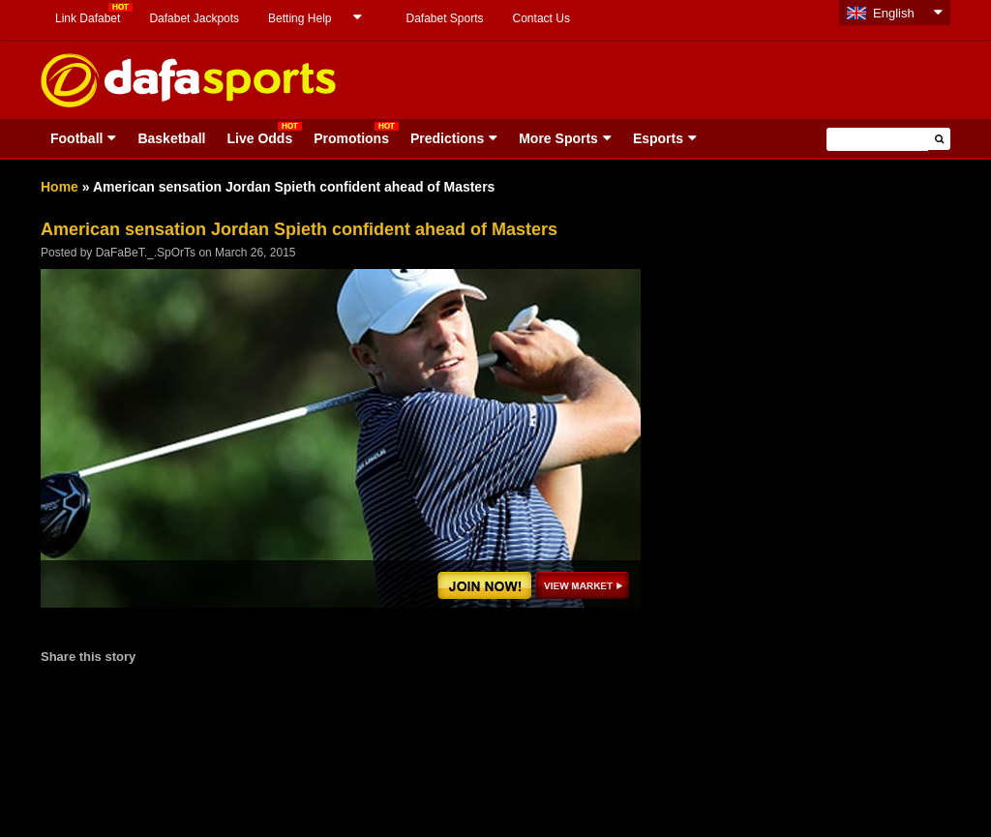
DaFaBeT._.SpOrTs (145, 252)
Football (76, 138)
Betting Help (299, 18)
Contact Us (541, 18)
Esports (658, 138)
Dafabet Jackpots (194, 18)
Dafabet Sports (444, 18)
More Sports (558, 138)
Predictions (447, 138)
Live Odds (259, 138)
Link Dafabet (87, 18)
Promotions (351, 138)
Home (59, 186)
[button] (939, 139)
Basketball (171, 138)
